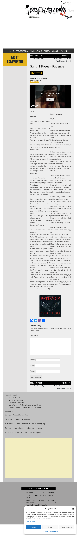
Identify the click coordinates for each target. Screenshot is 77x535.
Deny (50, 527)
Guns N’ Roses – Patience (47, 66)
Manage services (31, 521)
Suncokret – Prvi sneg (16, 404)
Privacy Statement (53, 531)
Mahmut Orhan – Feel (20, 416)
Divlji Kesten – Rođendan (18, 399)
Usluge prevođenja (60, 51)
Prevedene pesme (36, 73)
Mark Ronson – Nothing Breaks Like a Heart (25, 406)
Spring (45, 78)
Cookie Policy (44, 531)
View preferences (66, 527)
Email (32, 365)
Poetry (47, 51)
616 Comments (48, 495)
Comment (34, 335)
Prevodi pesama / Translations (29, 51)
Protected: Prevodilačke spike (36, 505)
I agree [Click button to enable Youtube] (50, 99)
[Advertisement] (38, 34)
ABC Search (30, 492)
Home (11, 51)
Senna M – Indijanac (16, 402)
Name (32, 360)
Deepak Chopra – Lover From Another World (25, 409)
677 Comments (48, 492)
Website (32, 371)
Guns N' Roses (37, 80)
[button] (73, 509)
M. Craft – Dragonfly (37, 59)
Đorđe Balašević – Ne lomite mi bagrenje (31, 425)
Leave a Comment (34, 82)
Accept (34, 527)
